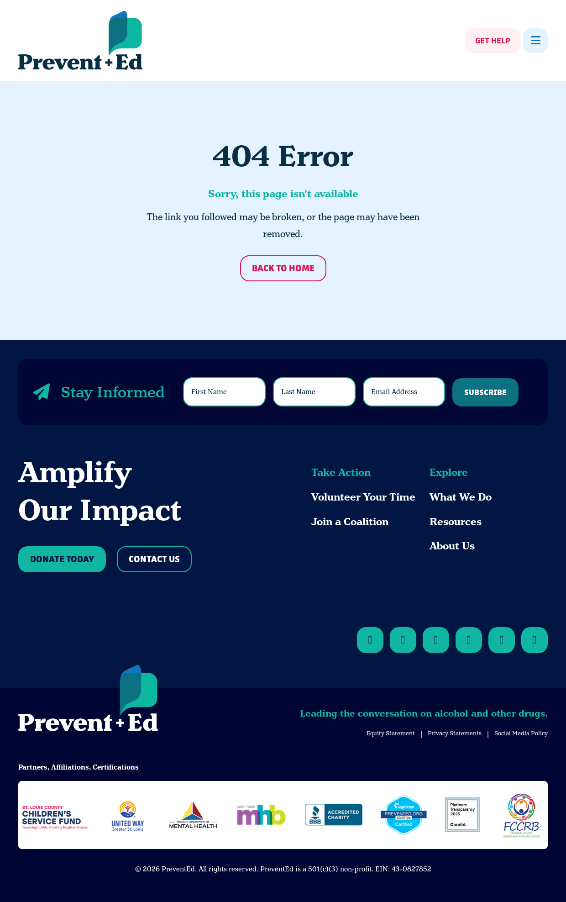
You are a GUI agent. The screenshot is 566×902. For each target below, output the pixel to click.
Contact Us (154, 559)
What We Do (461, 497)
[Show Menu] (535, 40)
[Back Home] (80, 40)
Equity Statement (391, 733)
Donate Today (62, 559)
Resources (456, 521)
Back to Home (283, 269)
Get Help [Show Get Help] (492, 41)
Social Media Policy (521, 733)
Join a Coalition (349, 521)
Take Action (341, 472)
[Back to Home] (88, 699)
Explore (449, 472)
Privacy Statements (455, 733)
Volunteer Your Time (363, 497)
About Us (452, 546)
